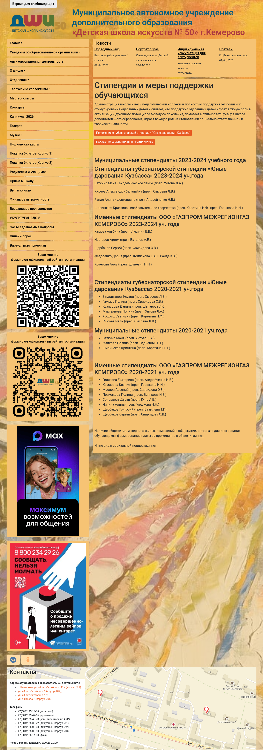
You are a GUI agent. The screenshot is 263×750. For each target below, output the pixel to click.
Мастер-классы (22, 98)
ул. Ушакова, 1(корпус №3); (34, 698)
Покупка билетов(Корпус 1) (31, 153)
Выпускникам (20, 190)
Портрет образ (147, 49)
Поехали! (226, 49)
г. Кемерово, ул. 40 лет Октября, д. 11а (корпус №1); (50, 687)
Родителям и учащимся (28, 172)
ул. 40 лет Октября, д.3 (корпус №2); (40, 691)
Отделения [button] (18, 80)
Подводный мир (106, 49)
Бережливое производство (31, 209)
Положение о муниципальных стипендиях (124, 142)
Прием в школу (21, 181)
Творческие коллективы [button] (29, 89)
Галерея (16, 126)
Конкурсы (17, 107)
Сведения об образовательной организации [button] (44, 52)
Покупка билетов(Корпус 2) (31, 163)
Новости (102, 43)
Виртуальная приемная (28, 245)
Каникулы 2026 (22, 117)
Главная (16, 43)
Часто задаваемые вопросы (32, 227)
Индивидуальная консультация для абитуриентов (192, 53)
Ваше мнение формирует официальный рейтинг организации (48, 257)
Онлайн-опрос (21, 236)
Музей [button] (15, 135)
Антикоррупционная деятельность (36, 61)
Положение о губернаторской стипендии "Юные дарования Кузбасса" (143, 132)
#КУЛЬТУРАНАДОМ (25, 218)
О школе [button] (16, 71)
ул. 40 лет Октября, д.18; (33, 695)
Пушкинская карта (24, 144)
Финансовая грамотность (30, 199)
